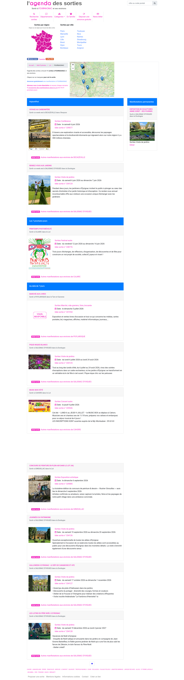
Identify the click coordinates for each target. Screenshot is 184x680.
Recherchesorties (34, 17)
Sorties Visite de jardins (64, 177)
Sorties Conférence (63, 121)
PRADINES (41, 672)
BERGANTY (52, 672)
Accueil (31, 65)
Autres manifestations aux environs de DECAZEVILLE (63, 157)
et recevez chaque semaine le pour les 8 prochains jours (47, 88)
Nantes (80, 37)
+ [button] (73, 65)
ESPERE (44, 669)
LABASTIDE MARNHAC (117, 669)
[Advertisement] (125, 40)
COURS (89, 669)
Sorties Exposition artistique (66, 477)
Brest (62, 42)
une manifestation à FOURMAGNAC (47, 81)
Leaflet (112, 96)
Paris (62, 31)
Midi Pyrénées (41, 65)
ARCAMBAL (30, 672)
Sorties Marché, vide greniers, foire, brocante (73, 305)
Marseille (64, 34)
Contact (85, 677)
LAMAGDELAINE (36, 669)
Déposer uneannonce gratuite (84, 17)
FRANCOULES (50, 669)
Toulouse (81, 31)
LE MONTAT (64, 669)
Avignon (80, 48)
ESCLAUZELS (95, 669)
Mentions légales (53, 677)
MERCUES (57, 669)
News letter (98, 15)
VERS (35, 672)
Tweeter (41, 59)
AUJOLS (138, 669)
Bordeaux (64, 48)
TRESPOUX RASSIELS (81, 669)
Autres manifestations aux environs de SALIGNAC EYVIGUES (66, 211)
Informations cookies (71, 677)
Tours (79, 45)
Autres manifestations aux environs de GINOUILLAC (62, 509)
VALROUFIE (71, 669)
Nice (79, 34)
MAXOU (47, 672)
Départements (46, 15)
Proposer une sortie (36, 677)
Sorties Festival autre (63, 240)
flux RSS (49, 59)
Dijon (62, 45)
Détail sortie (35, 157)
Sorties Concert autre (63, 401)
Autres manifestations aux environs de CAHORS (61, 429)
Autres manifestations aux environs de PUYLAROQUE (63, 336)
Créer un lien (95, 677)
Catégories (58, 15)
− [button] (73, 68)
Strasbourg (81, 39)
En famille (71, 15)
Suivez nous (32, 59)
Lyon (62, 37)
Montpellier (81, 42)
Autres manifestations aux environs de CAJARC (60, 277)
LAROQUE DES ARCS (129, 669)
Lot (50, 65)
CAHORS (29, 669)
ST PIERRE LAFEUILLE (147, 669)
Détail (132, 145)
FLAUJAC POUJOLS (105, 669)
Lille (62, 39)
